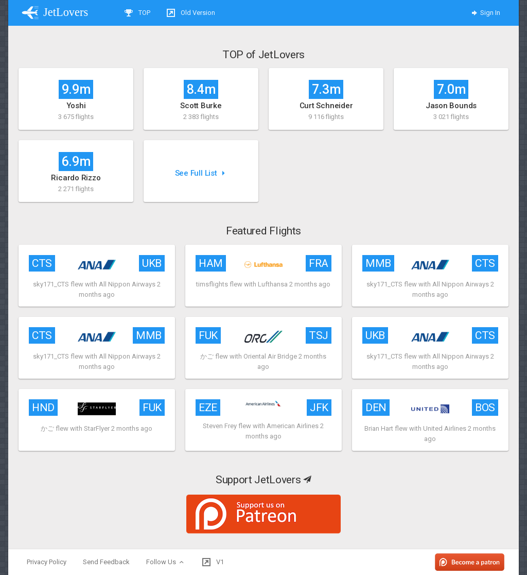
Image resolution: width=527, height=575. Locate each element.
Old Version (191, 13)
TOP (137, 13)
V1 (213, 562)
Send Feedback (106, 562)
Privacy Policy (46, 562)
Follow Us (166, 562)
